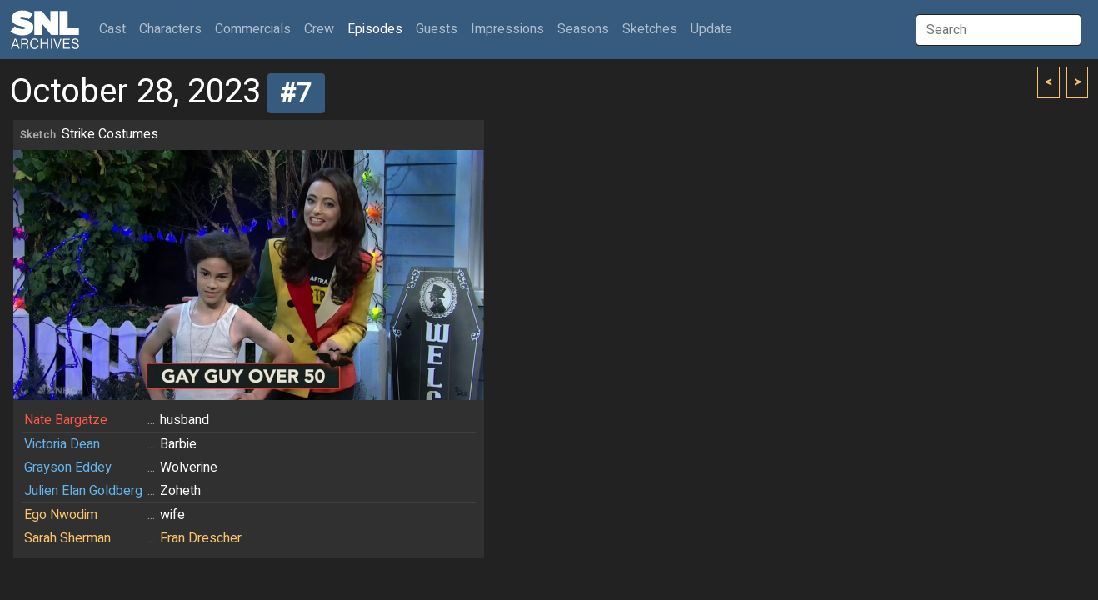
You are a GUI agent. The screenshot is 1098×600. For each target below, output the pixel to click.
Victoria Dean (62, 444)
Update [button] (711, 29)
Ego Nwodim (60, 515)
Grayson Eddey (68, 468)
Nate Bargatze (65, 420)
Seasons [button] (583, 29)
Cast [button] (115, 28)
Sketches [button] (649, 29)
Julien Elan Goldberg (83, 491)
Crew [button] (319, 29)
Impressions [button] (507, 29)
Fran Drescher (201, 538)
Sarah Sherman (67, 538)
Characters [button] (170, 29)
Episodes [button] (374, 29)
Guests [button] (436, 29)
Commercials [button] (253, 29)
